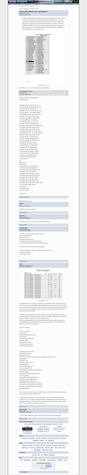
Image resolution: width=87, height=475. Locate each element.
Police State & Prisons (33, 8)
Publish (64, 3)
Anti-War (30, 445)
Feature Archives (52, 460)
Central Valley (31, 438)
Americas (34, 454)
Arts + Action (37, 445)
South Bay (49, 438)
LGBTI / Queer (61, 447)
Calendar (53, 3)
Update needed (23, 409)
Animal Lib (24, 445)
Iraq (42, 454)
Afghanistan (52, 454)
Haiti (39, 454)
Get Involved (35, 460)
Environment (62, 445)
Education (48, 445)
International (51, 440)
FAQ (21, 460)
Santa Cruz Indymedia (23, 8)
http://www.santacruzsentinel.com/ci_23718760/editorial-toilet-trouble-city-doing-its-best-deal (41, 320)
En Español (55, 445)
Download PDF (41, 85)
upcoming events (58, 429)
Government (32, 447)
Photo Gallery (42, 460)
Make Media (27, 460)
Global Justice (25, 447)
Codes (20, 264)
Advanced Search (43, 468)
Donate (74, 3)
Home (12, 3)
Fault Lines (60, 460)
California (42, 440)
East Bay (44, 438)
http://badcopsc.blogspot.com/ (26, 239)
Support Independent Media (26, 421)
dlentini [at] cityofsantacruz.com (30, 23)
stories (60, 428)
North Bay (38, 438)
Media (52, 447)
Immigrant (47, 447)
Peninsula (63, 438)
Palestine (46, 454)
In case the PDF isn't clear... (26, 91)
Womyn (51, 449)
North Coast (24, 438)
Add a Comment (23, 212)
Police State (37, 449)
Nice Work (22, 215)
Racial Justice (44, 449)
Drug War (43, 445)
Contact (32, 3)
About (22, 3)
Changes (21, 203)
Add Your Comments (24, 197)
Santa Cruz (36, 440)
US (46, 440)
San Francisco (56, 438)
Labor (56, 447)
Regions (21, 435)
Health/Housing (40, 447)
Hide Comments (28, 201)
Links (65, 460)
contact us (46, 431)
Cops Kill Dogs (23, 228)
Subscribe (42, 3)
